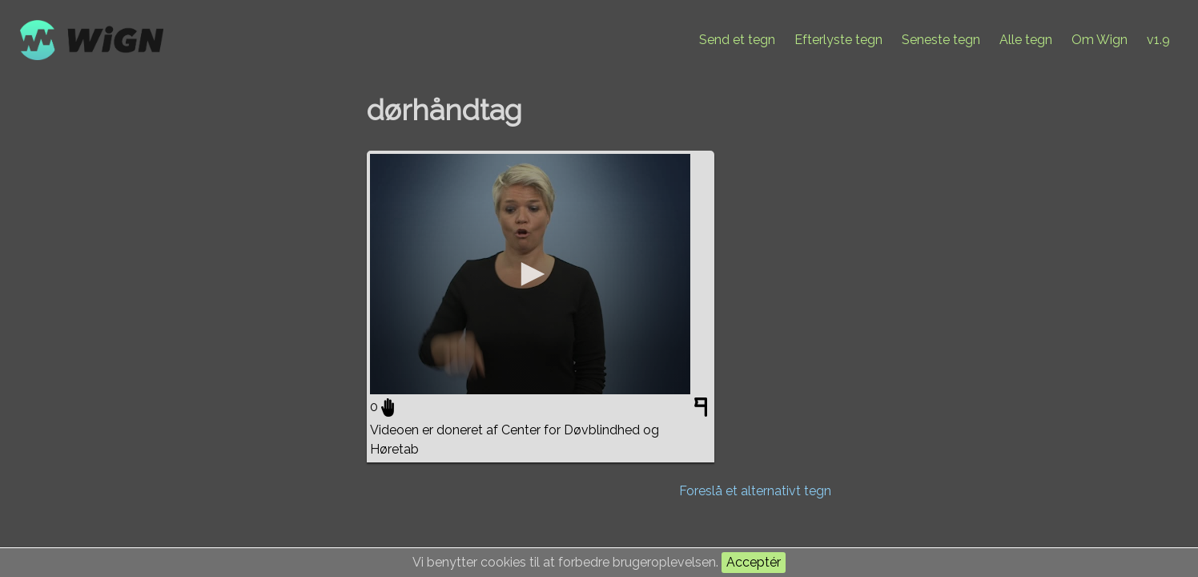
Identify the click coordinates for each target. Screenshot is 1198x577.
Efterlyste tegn (838, 39)
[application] (530, 274)
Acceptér (753, 562)
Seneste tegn (941, 39)
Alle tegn (1025, 39)
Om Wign (1099, 39)
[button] (530, 274)
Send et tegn (737, 39)
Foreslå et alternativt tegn (755, 490)
